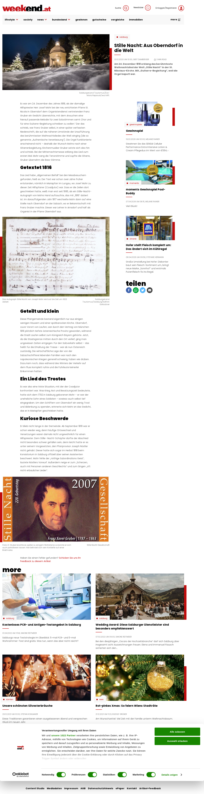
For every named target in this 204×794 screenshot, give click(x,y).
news (42, 19)
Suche (122, 8)
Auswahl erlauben (177, 754)
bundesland (61, 19)
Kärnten (9, 699)
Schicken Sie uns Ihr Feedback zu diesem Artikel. (50, 559)
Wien (101, 699)
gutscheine (99, 19)
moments (134, 183)
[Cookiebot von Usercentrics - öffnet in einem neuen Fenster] (21, 787)
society (28, 19)
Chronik (133, 239)
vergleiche (117, 19)
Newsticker (142, 8)
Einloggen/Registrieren (170, 8)
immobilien (136, 19)
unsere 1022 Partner (63, 748)
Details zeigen (169, 787)
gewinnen (81, 19)
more (176, 19)
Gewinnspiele (136, 124)
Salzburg (124, 37)
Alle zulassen (177, 744)
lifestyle (12, 19)
